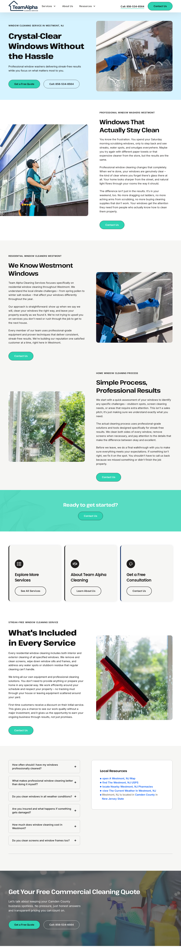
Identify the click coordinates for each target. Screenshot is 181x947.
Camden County (145, 795)
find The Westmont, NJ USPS (120, 783)
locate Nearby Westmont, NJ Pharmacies (127, 787)
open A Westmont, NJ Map (118, 779)
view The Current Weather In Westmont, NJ (129, 791)
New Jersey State (113, 799)
